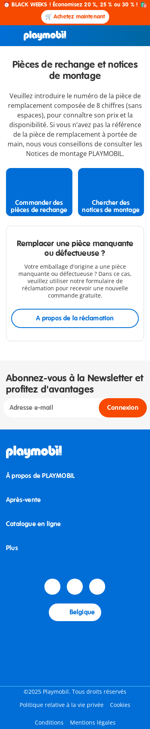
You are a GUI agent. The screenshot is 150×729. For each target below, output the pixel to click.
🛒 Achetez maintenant (75, 16)
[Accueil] (45, 35)
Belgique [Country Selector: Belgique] (75, 612)
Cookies (120, 705)
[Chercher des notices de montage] (111, 192)
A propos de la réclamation (75, 318)
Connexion (122, 408)
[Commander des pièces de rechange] (39, 192)
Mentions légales (93, 722)
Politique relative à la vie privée (62, 705)
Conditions (49, 722)
